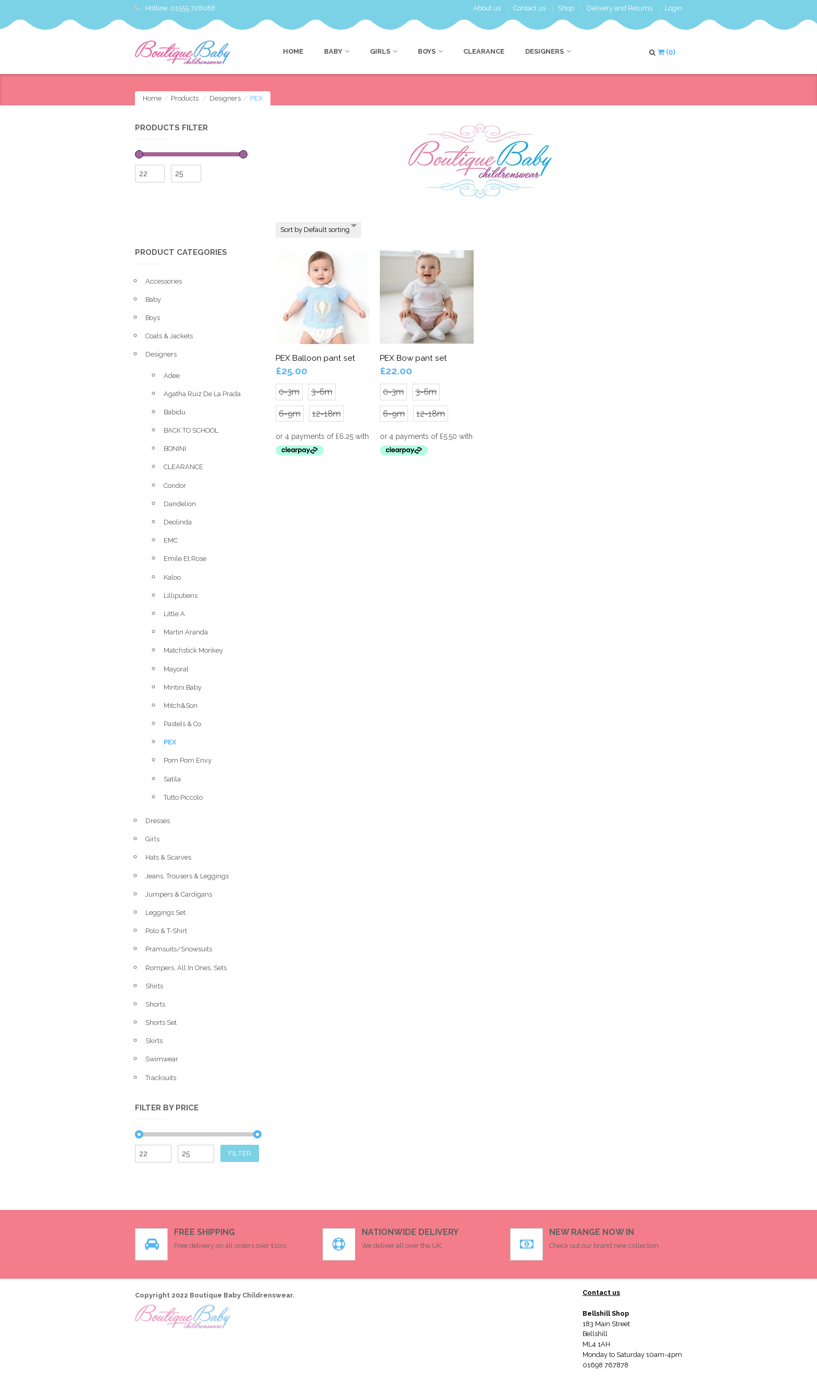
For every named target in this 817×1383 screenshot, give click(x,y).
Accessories (163, 281)
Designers (544, 51)
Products (185, 98)
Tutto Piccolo (183, 797)
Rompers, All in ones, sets (186, 968)
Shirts (154, 986)
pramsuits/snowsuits (178, 949)
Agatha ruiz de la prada (202, 394)
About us (487, 8)
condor (175, 485)
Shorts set (161, 1022)
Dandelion (180, 504)
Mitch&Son (180, 705)
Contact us (529, 8)
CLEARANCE (483, 51)
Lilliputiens (180, 595)
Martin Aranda (186, 632)
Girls (380, 51)
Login (673, 8)
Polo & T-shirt (166, 931)
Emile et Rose (185, 558)
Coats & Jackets (169, 336)
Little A (174, 614)
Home (293, 51)
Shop (566, 8)
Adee (172, 376)
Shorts (155, 1004)
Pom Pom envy (188, 760)
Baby (333, 51)
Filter (239, 1153)
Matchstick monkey (193, 650)
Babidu (174, 412)
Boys (427, 51)
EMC (171, 540)
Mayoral (176, 669)
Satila (172, 779)
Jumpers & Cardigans (178, 894)
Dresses (157, 821)
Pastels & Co (182, 724)
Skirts (154, 1041)
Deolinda (178, 522)
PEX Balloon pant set (315, 358)
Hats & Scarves (168, 857)
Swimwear (161, 1059)
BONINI (175, 448)
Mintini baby (183, 687)
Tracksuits (160, 1078)
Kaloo (172, 577)
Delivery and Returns (619, 8)
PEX (170, 742)
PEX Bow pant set (413, 358)
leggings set (165, 912)
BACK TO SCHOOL (191, 430)
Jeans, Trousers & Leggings (187, 876)
